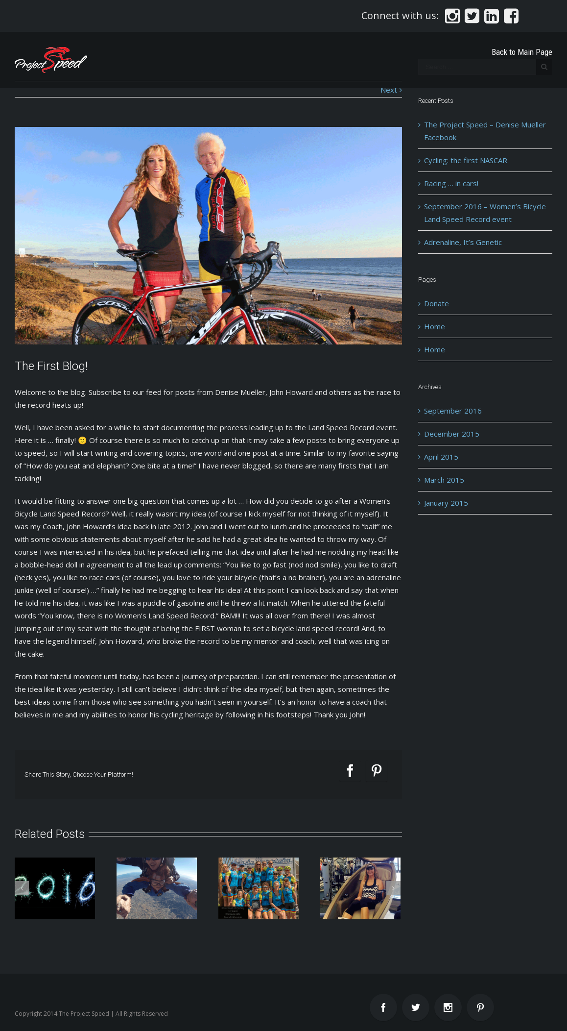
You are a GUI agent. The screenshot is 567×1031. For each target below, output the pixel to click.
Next (388, 90)
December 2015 (451, 434)
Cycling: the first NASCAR (465, 160)
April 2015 (441, 457)
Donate (436, 303)
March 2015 (444, 480)
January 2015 (446, 503)
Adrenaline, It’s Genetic (463, 242)
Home (434, 326)
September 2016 (453, 411)
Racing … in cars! (451, 183)
